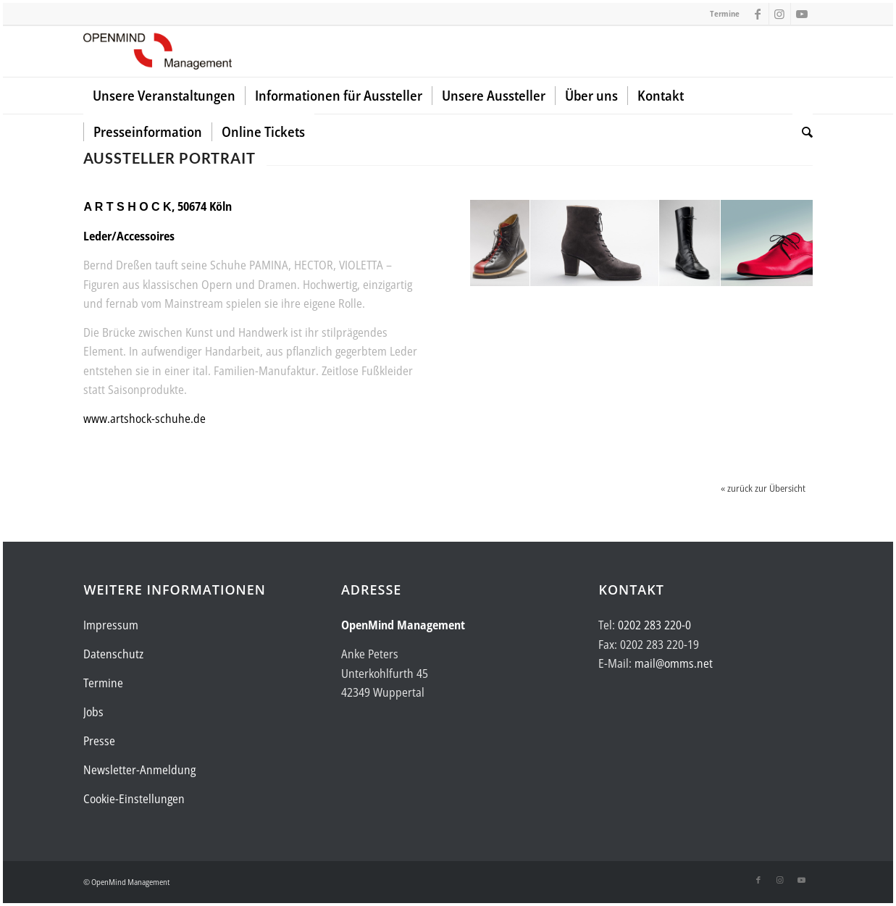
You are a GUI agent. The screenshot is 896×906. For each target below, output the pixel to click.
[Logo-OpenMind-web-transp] (157, 51)
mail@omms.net (674, 663)
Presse (99, 741)
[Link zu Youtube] (802, 14)
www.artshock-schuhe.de (144, 419)
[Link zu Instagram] (779, 14)
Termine (725, 13)
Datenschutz (113, 654)
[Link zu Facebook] (758, 14)
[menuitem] (164, 95)
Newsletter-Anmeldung (139, 770)
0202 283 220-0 (654, 625)
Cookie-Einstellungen (134, 799)
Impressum (110, 625)
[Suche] (802, 132)
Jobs (93, 712)
